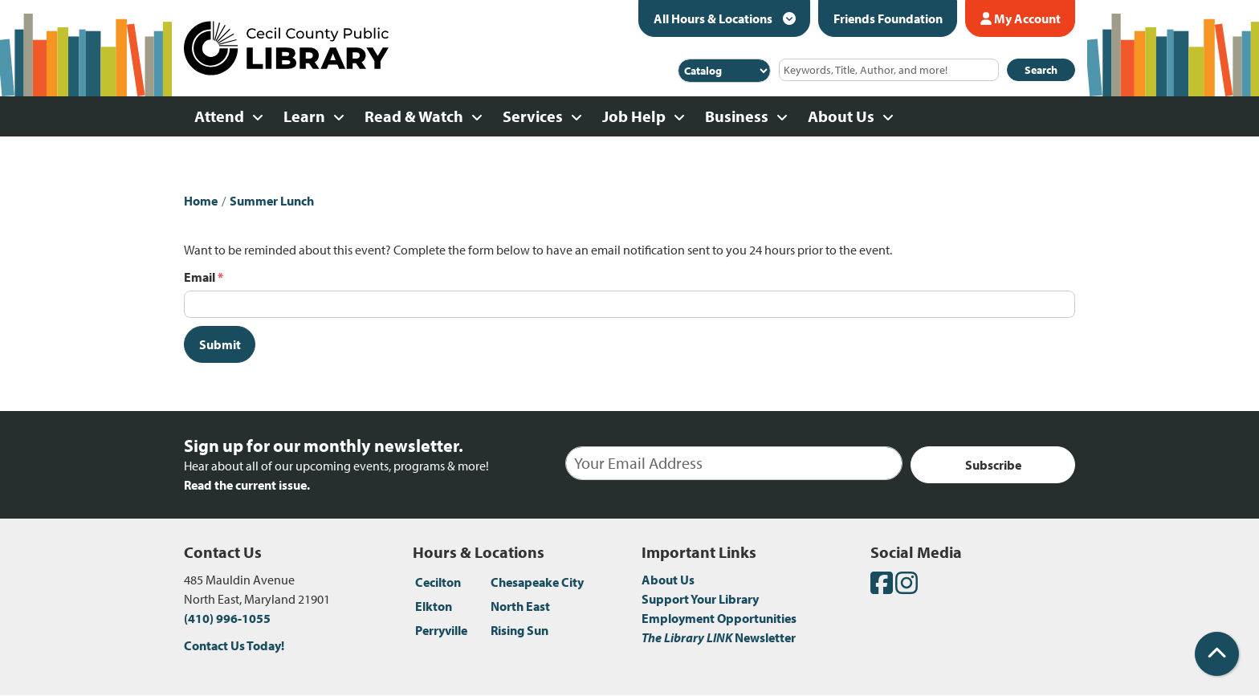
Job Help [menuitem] (634, 116)
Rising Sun (519, 630)
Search (1041, 70)
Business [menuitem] (736, 116)
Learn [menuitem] (304, 116)
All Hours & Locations (714, 18)
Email (199, 277)
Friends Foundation (888, 18)
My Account (1020, 18)
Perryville (441, 630)
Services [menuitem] (533, 116)
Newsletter (719, 637)
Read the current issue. (247, 485)
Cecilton (438, 582)
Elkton (433, 606)
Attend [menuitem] (219, 116)
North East (520, 606)
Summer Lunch (272, 201)
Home (201, 201)
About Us (668, 580)
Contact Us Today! (234, 645)
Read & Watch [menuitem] (414, 116)
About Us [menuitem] (841, 116)
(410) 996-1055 (227, 618)
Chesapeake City (537, 582)
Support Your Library (700, 599)
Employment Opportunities (719, 618)
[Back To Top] (1217, 654)
